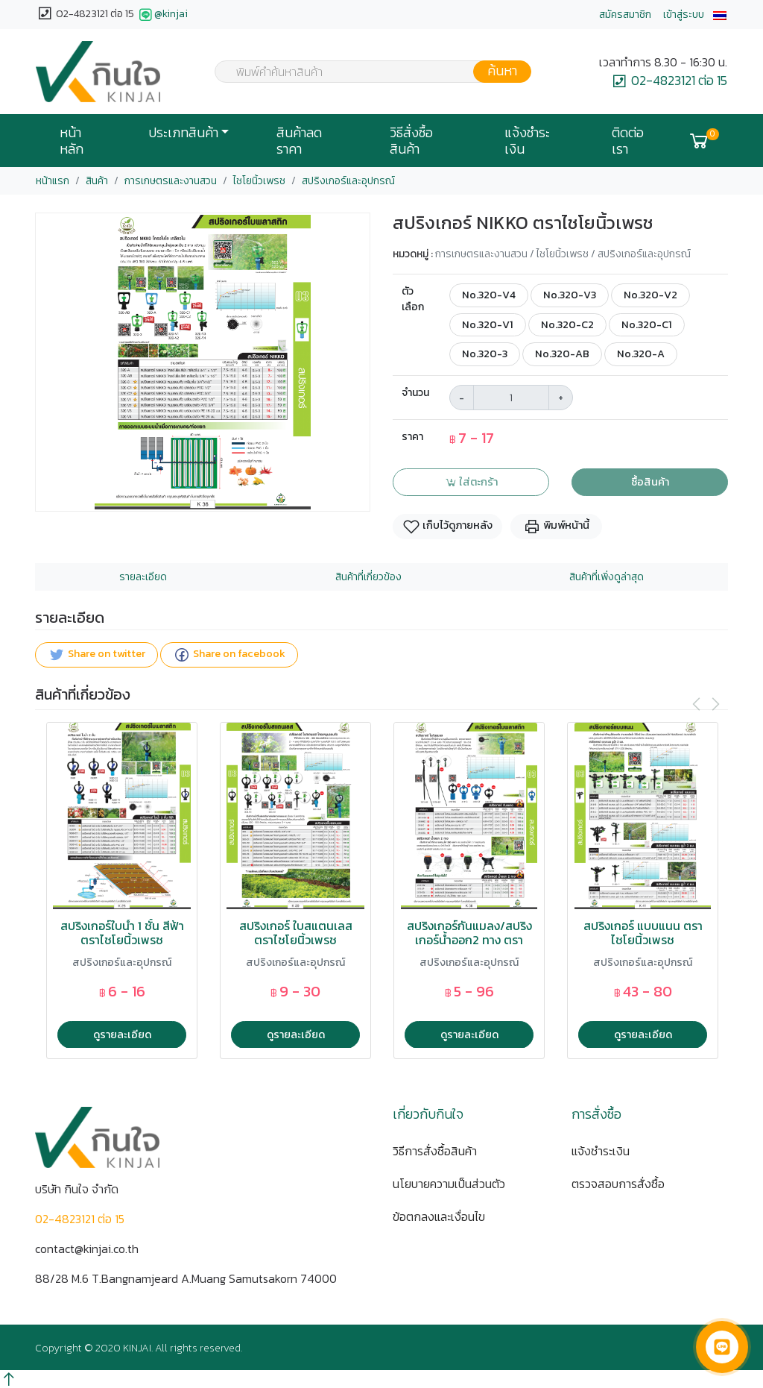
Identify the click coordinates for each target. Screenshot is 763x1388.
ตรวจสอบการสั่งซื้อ (618, 1184)
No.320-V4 (489, 294)
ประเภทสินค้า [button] (183, 132)
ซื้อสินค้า (650, 482)
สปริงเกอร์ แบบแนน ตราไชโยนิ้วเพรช (643, 933)
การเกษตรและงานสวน (170, 181)
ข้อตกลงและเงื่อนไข (439, 1216)
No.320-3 (484, 353)
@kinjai (162, 15)
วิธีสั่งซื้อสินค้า (411, 141)
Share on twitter (96, 654)
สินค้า (97, 181)
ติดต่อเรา (628, 141)
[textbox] (363, 73)
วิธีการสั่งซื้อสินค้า (435, 1151)
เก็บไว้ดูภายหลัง (447, 526)
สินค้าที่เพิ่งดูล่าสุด (606, 577)
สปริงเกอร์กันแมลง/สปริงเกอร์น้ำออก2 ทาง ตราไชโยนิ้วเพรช (469, 940)
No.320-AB (562, 353)
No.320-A (641, 353)
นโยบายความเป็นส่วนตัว (449, 1184)
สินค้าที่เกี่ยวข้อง (368, 577)
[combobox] (364, 71)
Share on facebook (229, 654)
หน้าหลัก (71, 141)
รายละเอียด (143, 577)
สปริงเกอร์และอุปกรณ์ (348, 181)
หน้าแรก (52, 181)
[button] (719, 14)
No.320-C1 (646, 324)
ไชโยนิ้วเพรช (259, 181)
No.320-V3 (569, 294)
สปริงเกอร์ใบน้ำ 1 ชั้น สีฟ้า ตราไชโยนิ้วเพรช (122, 933)
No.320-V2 (650, 294)
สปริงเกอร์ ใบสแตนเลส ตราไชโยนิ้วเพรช (295, 933)
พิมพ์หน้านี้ (556, 526)
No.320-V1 (487, 324)
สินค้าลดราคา (299, 141)
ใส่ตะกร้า (471, 482)
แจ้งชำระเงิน (527, 141)
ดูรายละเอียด (122, 1034)
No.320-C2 (567, 324)
